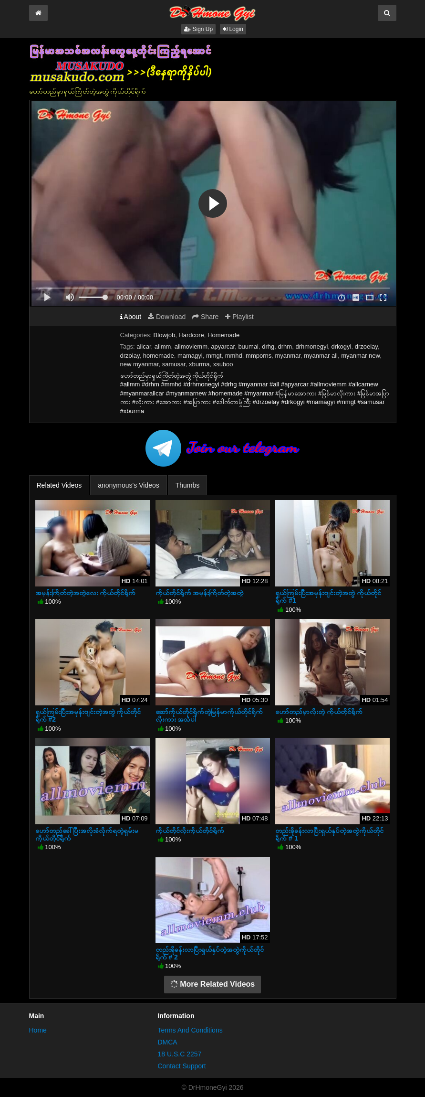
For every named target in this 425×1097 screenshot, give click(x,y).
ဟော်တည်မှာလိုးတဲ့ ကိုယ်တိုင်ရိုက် (319, 711)
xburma (199, 364)
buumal (248, 346)
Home (38, 1030)
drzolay (130, 355)
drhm (285, 346)
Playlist (239, 316)
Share (205, 316)
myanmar (287, 355)
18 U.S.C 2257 (179, 1054)
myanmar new (360, 355)
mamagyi (190, 355)
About (131, 316)
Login (233, 29)
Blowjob (165, 335)
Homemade (223, 335)
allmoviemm (191, 346)
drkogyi (342, 346)
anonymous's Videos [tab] (128, 485)
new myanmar (139, 364)
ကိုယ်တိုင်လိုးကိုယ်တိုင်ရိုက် (189, 830)
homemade (158, 355)
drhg (268, 346)
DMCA (167, 1042)
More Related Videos (212, 984)
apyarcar (223, 346)
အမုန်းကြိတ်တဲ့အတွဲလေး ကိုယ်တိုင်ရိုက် (85, 592)
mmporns (258, 355)
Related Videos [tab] (59, 485)
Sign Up (198, 29)
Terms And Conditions (189, 1030)
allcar (143, 346)
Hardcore (191, 335)
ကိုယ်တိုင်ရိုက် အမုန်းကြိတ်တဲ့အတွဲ (199, 592)
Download (167, 316)
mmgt (214, 355)
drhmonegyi (311, 346)
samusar (174, 364)
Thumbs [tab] (188, 485)
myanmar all (321, 355)
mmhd (233, 355)
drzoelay (366, 346)
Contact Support (181, 1066)
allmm (163, 346)
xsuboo (223, 364)
